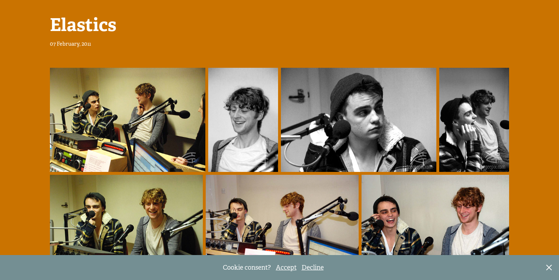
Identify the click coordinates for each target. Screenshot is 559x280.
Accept (286, 267)
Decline (313, 267)
